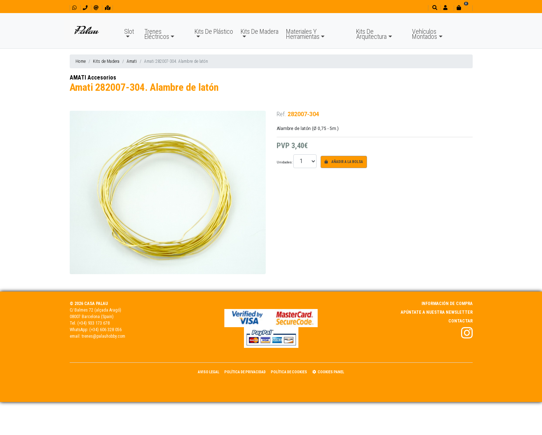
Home (81, 61)
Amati (132, 61)
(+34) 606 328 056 (105, 329)
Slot (129, 31)
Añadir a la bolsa (344, 162)
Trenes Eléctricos (156, 34)
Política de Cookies (289, 372)
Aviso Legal (208, 372)
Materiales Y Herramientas (302, 34)
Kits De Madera (259, 31)
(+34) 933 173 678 (93, 323)
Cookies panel (328, 372)
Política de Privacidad (245, 372)
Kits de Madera (106, 61)
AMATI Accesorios (93, 77)
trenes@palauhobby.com (103, 336)
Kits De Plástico (214, 31)
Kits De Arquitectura (371, 34)
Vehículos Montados (424, 34)
